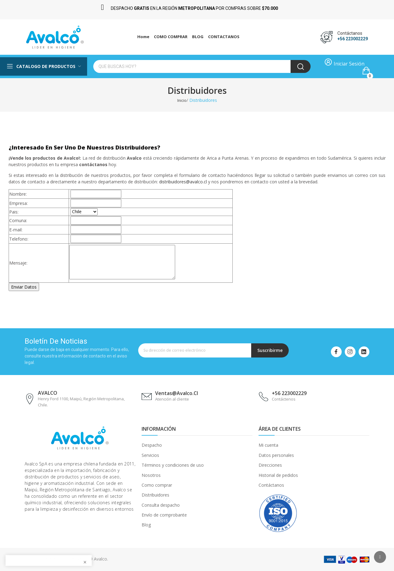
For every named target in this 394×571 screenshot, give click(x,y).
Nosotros (151, 475)
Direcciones (270, 465)
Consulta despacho (161, 505)
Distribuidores (155, 495)
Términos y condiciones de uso (173, 465)
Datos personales (276, 455)
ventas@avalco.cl (176, 393)
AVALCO (47, 392)
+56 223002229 (352, 39)
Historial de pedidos (278, 475)
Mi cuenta (268, 445)
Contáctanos (271, 485)
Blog (146, 525)
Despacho (152, 445)
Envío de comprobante (164, 515)
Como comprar (157, 485)
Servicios (150, 455)
